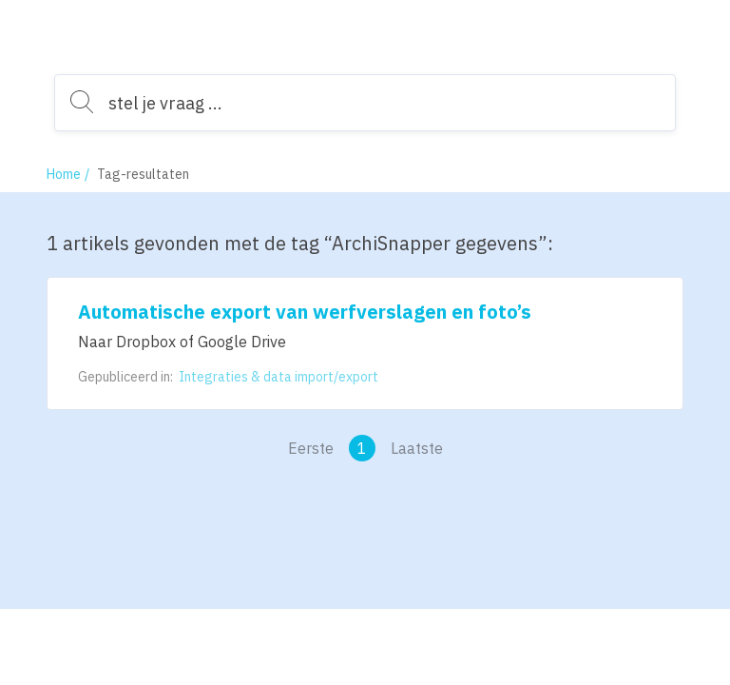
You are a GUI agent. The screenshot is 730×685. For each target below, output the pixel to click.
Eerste (311, 448)
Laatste (417, 448)
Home (64, 174)
